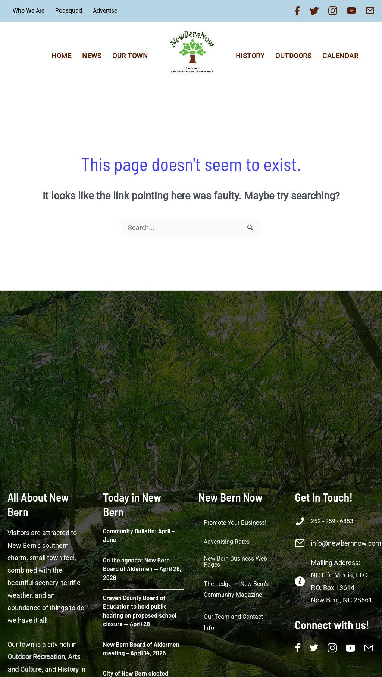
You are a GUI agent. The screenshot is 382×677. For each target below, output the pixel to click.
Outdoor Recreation (36, 657)
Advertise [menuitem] (105, 10)
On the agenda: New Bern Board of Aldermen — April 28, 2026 (142, 568)
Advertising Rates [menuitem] (227, 541)
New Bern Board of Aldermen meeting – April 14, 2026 (141, 648)
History (68, 669)
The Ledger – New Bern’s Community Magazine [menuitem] (236, 589)
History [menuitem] (250, 56)
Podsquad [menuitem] (68, 10)
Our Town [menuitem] (130, 56)
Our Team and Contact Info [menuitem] (233, 622)
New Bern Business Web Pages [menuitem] (235, 561)
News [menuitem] (91, 56)
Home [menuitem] (61, 56)
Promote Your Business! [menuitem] (235, 522)
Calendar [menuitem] (340, 56)
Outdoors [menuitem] (293, 56)
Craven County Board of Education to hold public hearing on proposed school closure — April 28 (139, 610)
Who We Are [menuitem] (28, 10)
